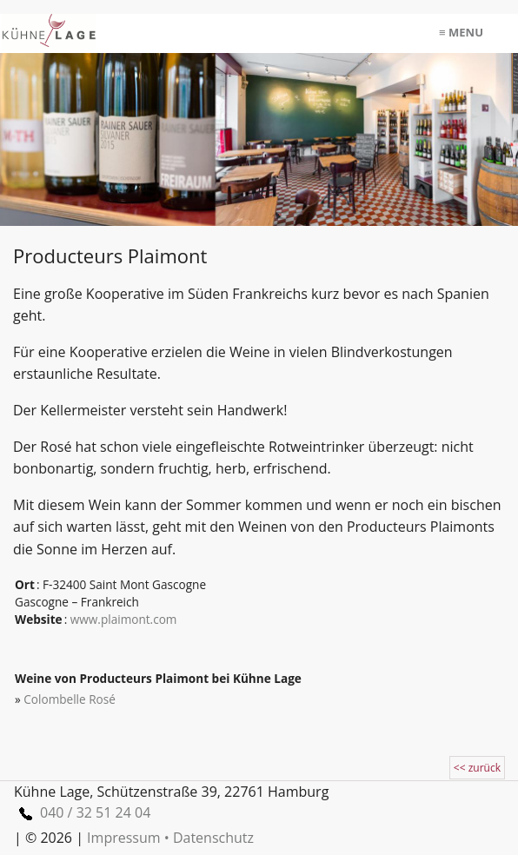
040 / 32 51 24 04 (82, 812)
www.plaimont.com (123, 619)
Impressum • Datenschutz (170, 837)
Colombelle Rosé (69, 699)
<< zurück (477, 767)
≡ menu (461, 32)
